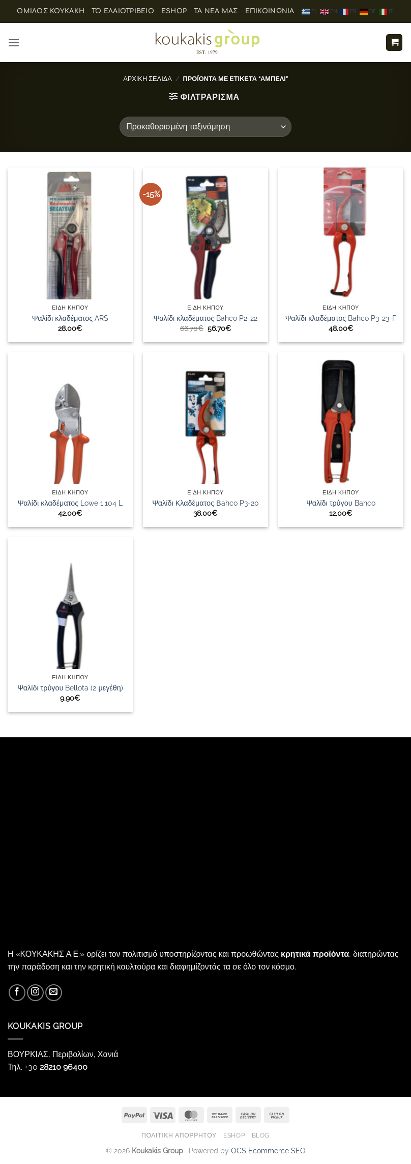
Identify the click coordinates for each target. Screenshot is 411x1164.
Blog (261, 1135)
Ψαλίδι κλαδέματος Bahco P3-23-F (340, 318)
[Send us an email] (53, 992)
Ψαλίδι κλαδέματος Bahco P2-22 (205, 318)
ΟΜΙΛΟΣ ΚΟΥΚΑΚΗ (50, 11)
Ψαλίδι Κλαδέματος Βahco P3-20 (205, 502)
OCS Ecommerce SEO (268, 1150)
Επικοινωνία (270, 11)
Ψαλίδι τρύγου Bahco (340, 502)
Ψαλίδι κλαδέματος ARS (70, 318)
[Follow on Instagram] (35, 992)
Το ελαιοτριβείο (123, 11)
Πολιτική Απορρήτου (179, 1135)
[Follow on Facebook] (17, 992)
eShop (174, 11)
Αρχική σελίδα (147, 78)
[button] (14, 42)
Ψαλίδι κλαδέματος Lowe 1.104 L (70, 502)
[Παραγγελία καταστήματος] (205, 127)
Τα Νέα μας (216, 11)
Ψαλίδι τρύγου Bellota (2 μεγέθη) (70, 687)
